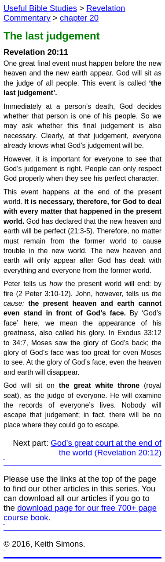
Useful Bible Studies (40, 8)
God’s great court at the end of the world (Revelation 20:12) (106, 447)
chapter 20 (79, 17)
